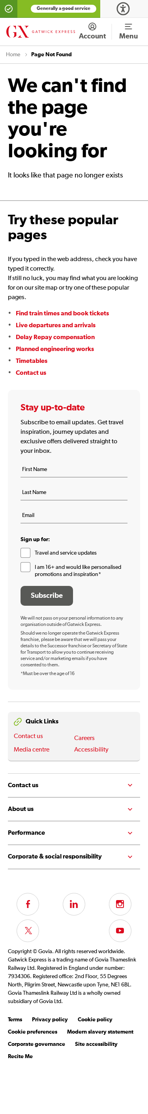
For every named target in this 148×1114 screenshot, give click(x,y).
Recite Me (20, 1056)
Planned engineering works (55, 349)
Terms (15, 1019)
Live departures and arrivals (56, 325)
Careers (84, 738)
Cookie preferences (32, 1032)
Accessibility (91, 750)
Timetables (31, 361)
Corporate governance (36, 1044)
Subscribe (47, 595)
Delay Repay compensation (55, 337)
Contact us (31, 373)
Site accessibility (96, 1044)
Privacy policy (50, 1019)
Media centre (31, 750)
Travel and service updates (66, 553)
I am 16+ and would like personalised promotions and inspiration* (78, 571)
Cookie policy (95, 1019)
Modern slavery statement (100, 1032)
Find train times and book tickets (62, 313)
